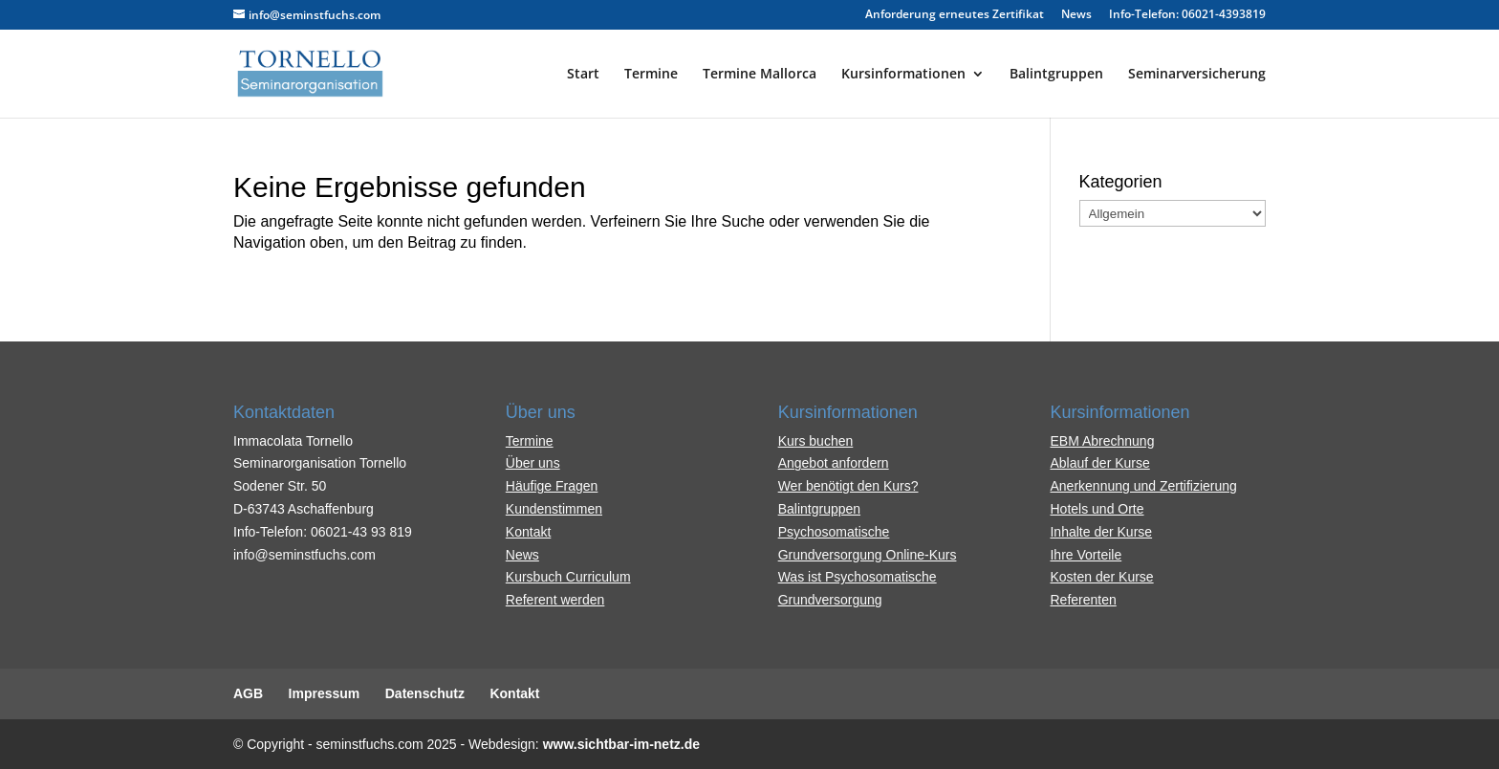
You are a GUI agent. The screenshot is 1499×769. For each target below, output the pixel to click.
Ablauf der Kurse (1099, 463)
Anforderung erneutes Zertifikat (954, 15)
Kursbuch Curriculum (568, 576)
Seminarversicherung (1197, 74)
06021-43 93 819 (361, 531)
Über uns (533, 463)
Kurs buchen (816, 441)
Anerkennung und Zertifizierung (1143, 486)
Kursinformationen (903, 74)
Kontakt (528, 531)
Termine (651, 74)
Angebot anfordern (833, 463)
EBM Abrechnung (1102, 441)
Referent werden (555, 599)
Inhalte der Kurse (1101, 531)
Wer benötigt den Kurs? (848, 486)
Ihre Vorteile (1085, 554)
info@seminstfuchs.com (304, 554)
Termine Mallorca (759, 74)
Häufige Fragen (552, 486)
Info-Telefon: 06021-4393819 (1187, 15)
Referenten (1083, 599)
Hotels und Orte (1096, 508)
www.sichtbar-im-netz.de (621, 744)
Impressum (324, 693)
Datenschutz (425, 693)
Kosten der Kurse (1101, 576)
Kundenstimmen (554, 508)
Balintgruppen (1056, 74)
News (1076, 15)
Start (583, 74)
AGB (248, 693)
